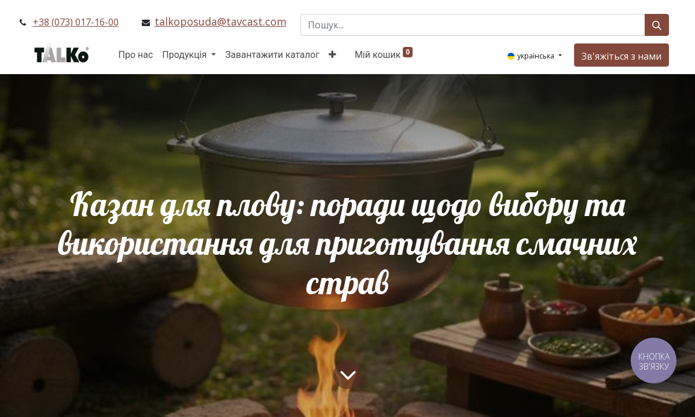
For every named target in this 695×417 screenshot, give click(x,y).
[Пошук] (657, 25)
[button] (332, 55)
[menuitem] (136, 55)
